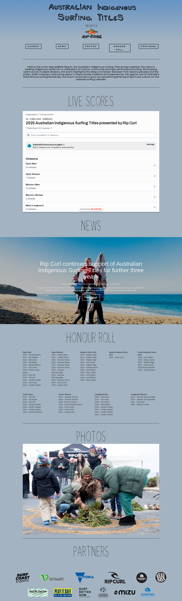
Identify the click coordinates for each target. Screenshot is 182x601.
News (107, 284)
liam (65, 284)
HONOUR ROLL (120, 48)
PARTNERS (148, 46)
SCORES (33, 46)
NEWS (62, 46)
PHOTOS (91, 46)
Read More (91, 297)
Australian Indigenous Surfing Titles (91, 284)
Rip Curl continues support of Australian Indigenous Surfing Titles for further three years (91, 270)
